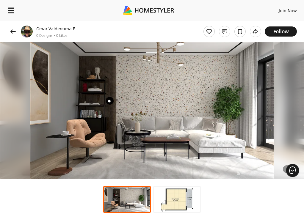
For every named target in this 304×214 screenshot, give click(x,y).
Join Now (288, 10)
